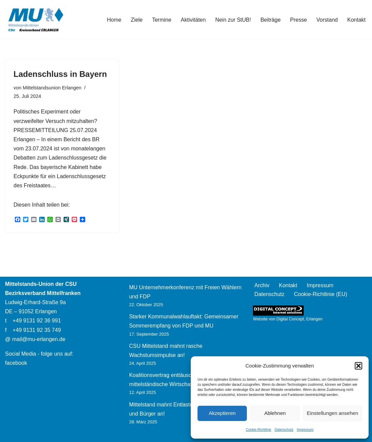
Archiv (261, 285)
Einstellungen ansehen (332, 413)
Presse (298, 20)
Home (114, 20)
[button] (358, 365)
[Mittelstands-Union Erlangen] (36, 19)
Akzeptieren (222, 413)
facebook (16, 363)
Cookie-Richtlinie (258, 430)
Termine (161, 20)
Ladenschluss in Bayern (60, 74)
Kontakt (356, 20)
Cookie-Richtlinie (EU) (320, 294)
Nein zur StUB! (233, 20)
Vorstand (327, 20)
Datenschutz (284, 430)
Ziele (137, 20)
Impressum (305, 430)
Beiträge (270, 20)
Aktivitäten (193, 20)
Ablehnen (274, 413)
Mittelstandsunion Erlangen (52, 87)
